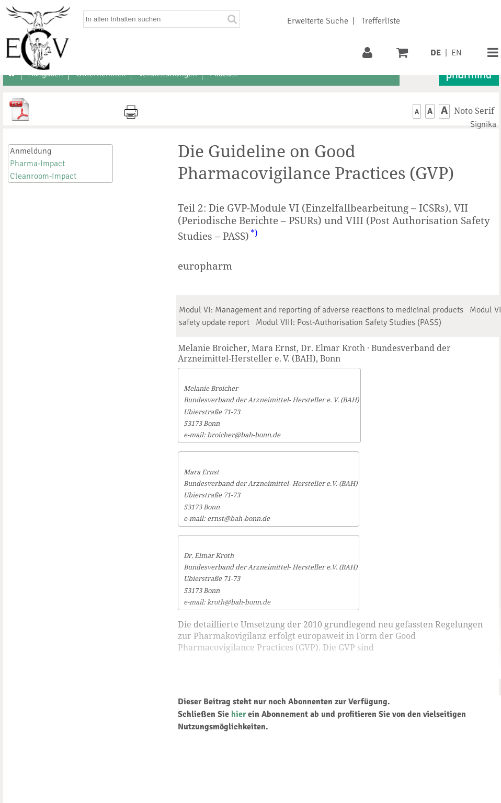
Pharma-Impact (37, 163)
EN (456, 53)
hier (238, 714)
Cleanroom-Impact (43, 176)
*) (254, 233)
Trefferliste (380, 21)
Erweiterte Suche (317, 21)
